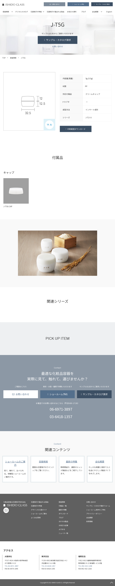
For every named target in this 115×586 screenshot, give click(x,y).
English (109, 12)
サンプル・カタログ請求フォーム (98, 506)
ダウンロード (63, 513)
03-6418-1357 (61, 416)
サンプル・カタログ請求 (103, 4)
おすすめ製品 (63, 521)
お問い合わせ (55, 4)
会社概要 (95, 12)
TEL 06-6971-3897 (11, 566)
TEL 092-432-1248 (85, 566)
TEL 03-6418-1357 (48, 566)
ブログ (83, 12)
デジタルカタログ (21, 12)
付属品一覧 (63, 506)
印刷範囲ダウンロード (76, 129)
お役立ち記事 (63, 525)
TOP (4, 58)
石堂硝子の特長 (36, 12)
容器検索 (6, 12)
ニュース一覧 (63, 533)
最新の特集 (71, 469)
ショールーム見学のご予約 (95, 510)
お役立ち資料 (71, 12)
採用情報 (89, 521)
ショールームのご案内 (15, 469)
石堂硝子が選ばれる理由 (55, 12)
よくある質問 (35, 517)
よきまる (62, 529)
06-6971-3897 (61, 409)
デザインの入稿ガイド (39, 510)
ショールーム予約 (79, 4)
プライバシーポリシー (94, 513)
